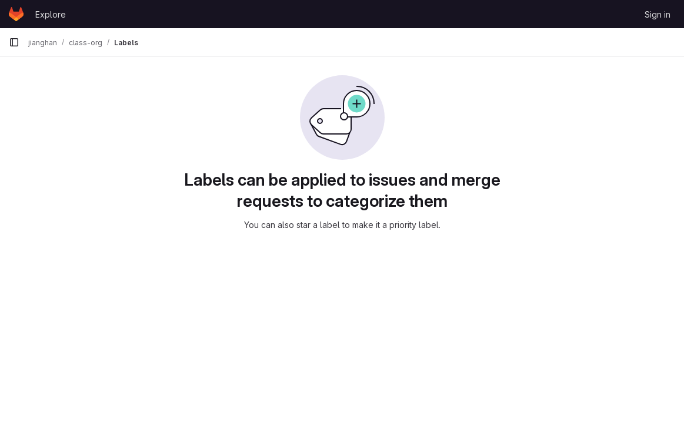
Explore (50, 14)
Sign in (657, 14)
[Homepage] (16, 14)
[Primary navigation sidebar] (14, 42)
